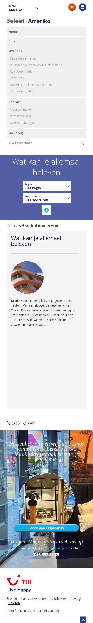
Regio (28, 184)
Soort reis (31, 196)
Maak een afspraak (46, 528)
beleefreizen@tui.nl (57, 548)
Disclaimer (58, 599)
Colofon (14, 603)
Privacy (76, 599)
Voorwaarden (37, 599)
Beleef (12, 5)
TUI (56, 611)
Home (11, 225)
